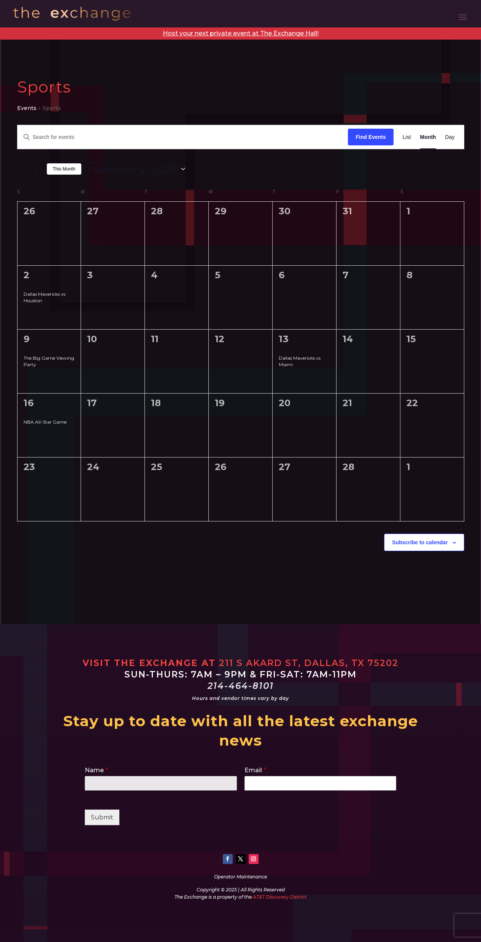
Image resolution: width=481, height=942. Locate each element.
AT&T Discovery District (279, 897)
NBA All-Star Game (45, 422)
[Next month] (36, 169)
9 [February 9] (27, 338)
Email (255, 770)
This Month (64, 169)
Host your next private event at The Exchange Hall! (241, 33)
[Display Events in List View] (407, 137)
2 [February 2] (27, 275)
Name (96, 770)
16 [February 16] (29, 402)
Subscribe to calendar (420, 542)
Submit (102, 817)
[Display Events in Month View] (428, 137)
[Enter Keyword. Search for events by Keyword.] (182, 137)
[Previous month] (21, 169)
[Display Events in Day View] (450, 137)
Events (27, 108)
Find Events (371, 137)
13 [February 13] (284, 338)
